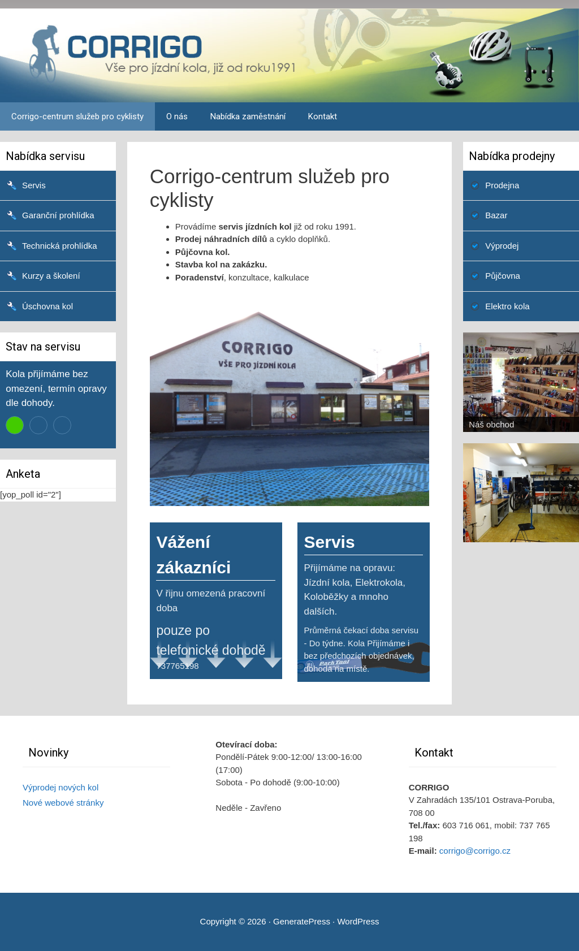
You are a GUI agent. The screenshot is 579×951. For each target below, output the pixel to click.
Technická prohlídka (59, 245)
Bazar (496, 215)
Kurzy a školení (51, 275)
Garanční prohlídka (58, 215)
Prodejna (502, 185)
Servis (34, 185)
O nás (177, 116)
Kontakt (322, 116)
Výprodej (501, 245)
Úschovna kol (47, 306)
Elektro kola (507, 306)
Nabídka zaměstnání (248, 116)
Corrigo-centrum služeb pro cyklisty (77, 116)
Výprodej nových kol (60, 787)
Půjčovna (502, 275)
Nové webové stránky (63, 802)
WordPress (358, 921)
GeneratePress (301, 921)
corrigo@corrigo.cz (475, 850)
